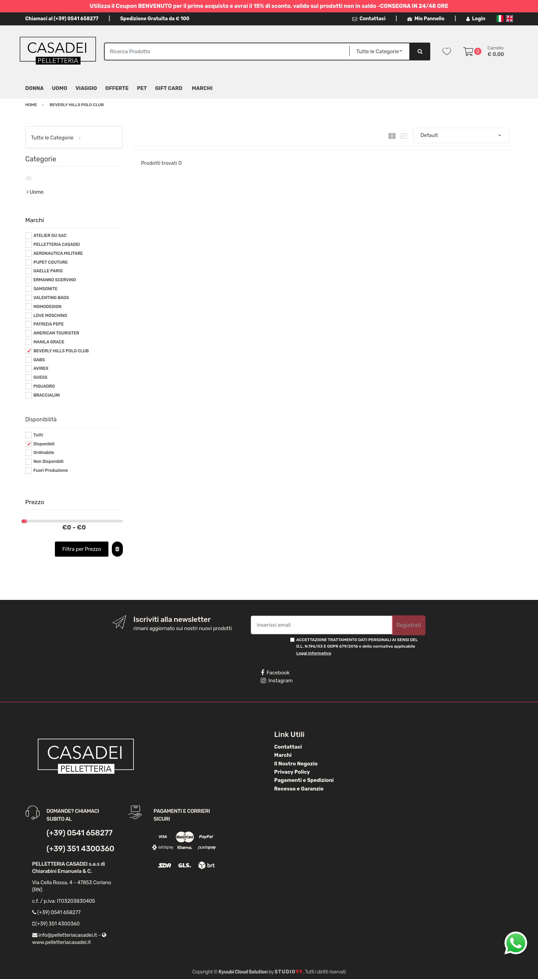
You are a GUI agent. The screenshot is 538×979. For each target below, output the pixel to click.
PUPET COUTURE (50, 262)
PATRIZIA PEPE (48, 324)
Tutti (38, 435)
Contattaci (369, 19)
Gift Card (168, 88)
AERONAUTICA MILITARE (58, 253)
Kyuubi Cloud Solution (243, 972)
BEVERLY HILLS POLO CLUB (61, 351)
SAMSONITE (45, 288)
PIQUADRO (44, 386)
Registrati (408, 625)
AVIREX (40, 368)
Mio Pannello (426, 19)
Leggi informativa (313, 653)
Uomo (59, 88)
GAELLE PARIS (47, 271)
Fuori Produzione (50, 470)
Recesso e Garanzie (299, 789)
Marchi (283, 755)
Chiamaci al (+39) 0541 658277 (61, 19)
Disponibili (43, 444)
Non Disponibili (48, 461)
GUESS (40, 377)
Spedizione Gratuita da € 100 (154, 19)
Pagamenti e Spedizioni (304, 780)
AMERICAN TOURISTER (56, 333)
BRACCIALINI (46, 395)
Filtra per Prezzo (81, 549)
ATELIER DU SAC (50, 235)
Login (476, 19)
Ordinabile (43, 452)
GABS (39, 359)
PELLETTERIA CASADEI (56, 244)
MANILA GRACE (48, 342)
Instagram (277, 681)
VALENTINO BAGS (51, 297)
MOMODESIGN (47, 306)
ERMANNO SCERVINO (54, 279)
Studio (288, 972)
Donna (34, 88)
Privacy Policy (292, 772)
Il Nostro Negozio (296, 764)
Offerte (117, 88)
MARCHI (202, 88)
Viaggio (86, 88)
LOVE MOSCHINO (50, 315)
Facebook (275, 673)
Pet (142, 88)
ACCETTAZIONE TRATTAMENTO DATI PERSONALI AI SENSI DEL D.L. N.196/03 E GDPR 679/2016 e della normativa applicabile (357, 646)
